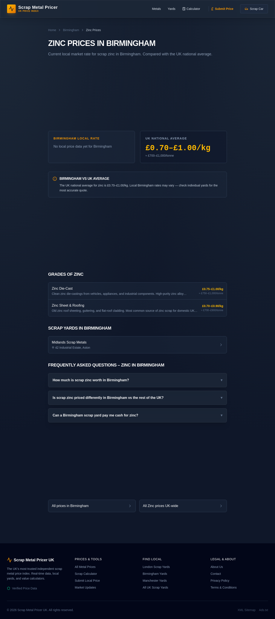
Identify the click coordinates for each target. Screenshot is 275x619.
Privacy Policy (220, 580)
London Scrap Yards (156, 567)
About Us (217, 567)
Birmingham (71, 30)
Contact (216, 573)
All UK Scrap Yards (155, 587)
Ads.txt (263, 610)
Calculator (191, 9)
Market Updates (85, 587)
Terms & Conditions (224, 587)
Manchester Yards (155, 580)
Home (52, 30)
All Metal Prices (85, 567)
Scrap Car (254, 9)
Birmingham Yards (155, 573)
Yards (172, 9)
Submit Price (222, 9)
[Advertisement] (137, 96)
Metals (156, 9)
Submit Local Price (87, 580)
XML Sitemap (247, 610)
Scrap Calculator (86, 573)
